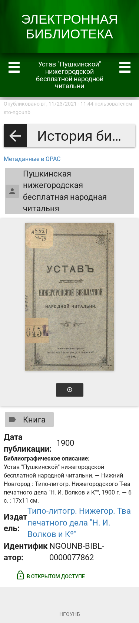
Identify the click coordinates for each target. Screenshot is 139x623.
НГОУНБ (69, 614)
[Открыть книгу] (69, 297)
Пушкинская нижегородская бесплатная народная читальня (56, 191)
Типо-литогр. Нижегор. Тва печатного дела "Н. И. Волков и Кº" (79, 522)
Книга (26, 419)
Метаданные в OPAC (32, 158)
